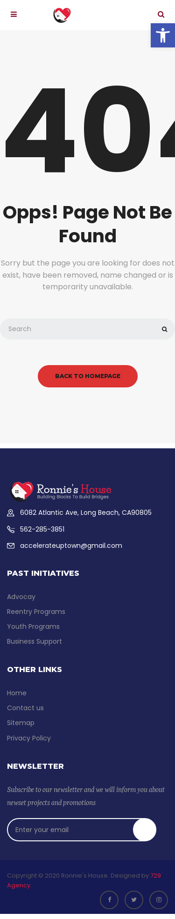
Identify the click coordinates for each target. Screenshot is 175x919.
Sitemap (21, 722)
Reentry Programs (36, 611)
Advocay (21, 596)
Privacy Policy (29, 738)
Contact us (25, 708)
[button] (163, 35)
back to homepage (87, 376)
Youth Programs (33, 626)
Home (17, 693)
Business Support (34, 641)
